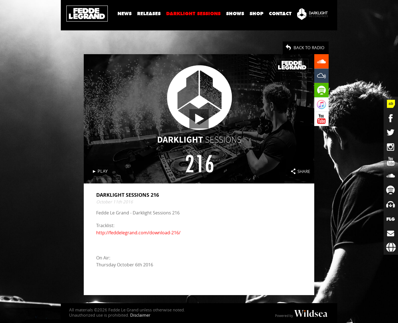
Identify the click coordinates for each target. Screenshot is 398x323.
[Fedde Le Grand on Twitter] (391, 132)
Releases (149, 13)
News (124, 13)
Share (303, 171)
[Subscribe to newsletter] (391, 233)
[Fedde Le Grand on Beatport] (391, 204)
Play (103, 171)
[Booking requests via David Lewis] (391, 247)
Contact (280, 13)
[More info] (391, 219)
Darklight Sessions (193, 13)
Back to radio (309, 47)
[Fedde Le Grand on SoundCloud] (391, 176)
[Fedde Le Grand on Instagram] (391, 147)
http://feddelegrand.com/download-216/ (138, 232)
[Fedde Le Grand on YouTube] (391, 161)
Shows (235, 13)
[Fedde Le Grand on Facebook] (391, 118)
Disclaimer (140, 315)
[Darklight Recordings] (312, 14)
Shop (256, 13)
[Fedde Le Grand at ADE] (391, 104)
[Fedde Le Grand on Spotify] (391, 190)
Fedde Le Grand (87, 14)
